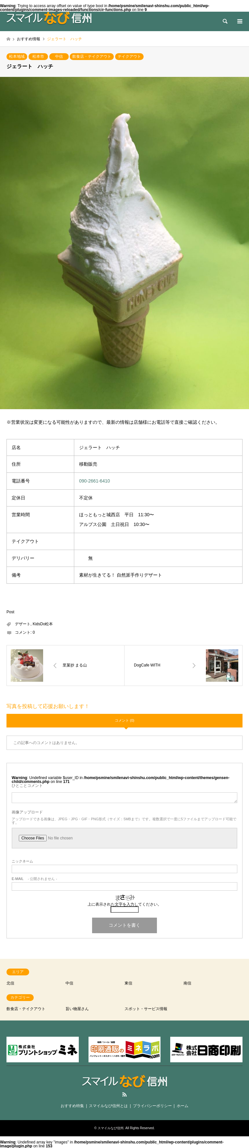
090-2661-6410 (94, 480)
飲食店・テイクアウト (91, 56)
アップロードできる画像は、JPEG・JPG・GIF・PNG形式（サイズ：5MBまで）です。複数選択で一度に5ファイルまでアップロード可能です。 (124, 820)
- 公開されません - (34, 879)
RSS (124, 1094)
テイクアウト (129, 56)
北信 (10, 983)
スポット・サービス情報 (145, 1009)
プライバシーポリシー (152, 1106)
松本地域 (17, 56)
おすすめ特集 (72, 1106)
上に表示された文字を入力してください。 (124, 904)
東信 (128, 983)
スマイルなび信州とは (108, 1106)
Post (10, 612)
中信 (59, 56)
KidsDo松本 (43, 624)
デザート (22, 624)
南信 (187, 983)
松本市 (38, 56)
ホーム (182, 1106)
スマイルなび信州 (111, 1128)
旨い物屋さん (77, 1009)
